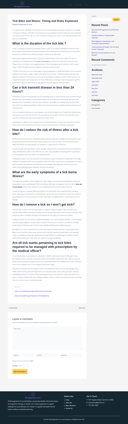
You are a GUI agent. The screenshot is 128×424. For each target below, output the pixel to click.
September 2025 (97, 74)
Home (70, 4)
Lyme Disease (96, 108)
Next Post (82, 308)
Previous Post (12, 308)
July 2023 (94, 92)
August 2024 (95, 81)
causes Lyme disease (42, 61)
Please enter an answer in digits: (23, 363)
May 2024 (95, 88)
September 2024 (97, 78)
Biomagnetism (96, 105)
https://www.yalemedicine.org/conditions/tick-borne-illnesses (33, 291)
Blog (86, 4)
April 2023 (95, 95)
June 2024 (95, 85)
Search (94, 16)
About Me (78, 4)
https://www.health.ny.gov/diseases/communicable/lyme (32, 296)
